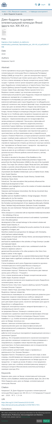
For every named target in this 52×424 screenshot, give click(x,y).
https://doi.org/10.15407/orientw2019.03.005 (17, 402)
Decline (39, 421)
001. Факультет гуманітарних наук (18, 12)
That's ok (46, 421)
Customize (4, 421)
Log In (43, 5)
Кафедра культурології (39, 12)
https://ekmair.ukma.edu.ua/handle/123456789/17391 (20, 405)
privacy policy (25, 417)
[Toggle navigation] (49, 5)
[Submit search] (36, 4)
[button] (39, 4)
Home (4, 12)
